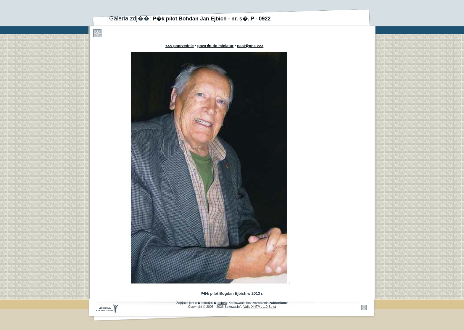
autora (222, 303)
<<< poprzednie (179, 46)
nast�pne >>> (250, 46)
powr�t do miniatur (215, 46)
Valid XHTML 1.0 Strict (259, 306)
